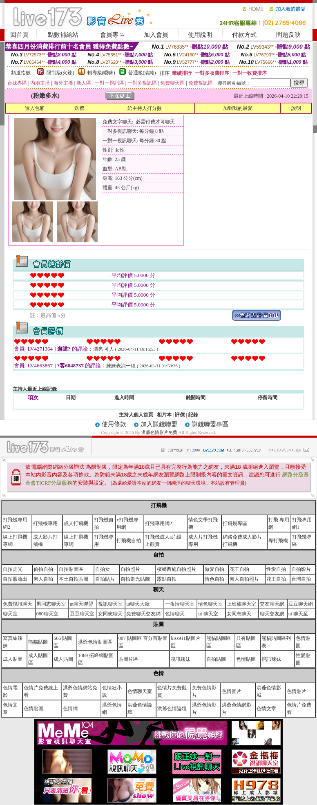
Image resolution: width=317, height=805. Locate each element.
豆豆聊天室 (82, 614)
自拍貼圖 (216, 659)
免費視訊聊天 (17, 604)
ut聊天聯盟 (81, 604)
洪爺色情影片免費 (160, 432)
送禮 (79, 108)
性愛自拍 (276, 569)
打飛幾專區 (235, 523)
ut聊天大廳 (138, 604)
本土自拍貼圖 (73, 579)
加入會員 (156, 34)
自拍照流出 (15, 579)
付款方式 (244, 34)
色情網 (70, 708)
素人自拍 (43, 579)
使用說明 (200, 34)
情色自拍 (214, 579)
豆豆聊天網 (300, 604)
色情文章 (266, 708)
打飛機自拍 (128, 540)
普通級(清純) (142, 73)
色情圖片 (231, 691)
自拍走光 (12, 569)
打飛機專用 (45, 523)
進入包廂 (35, 108)
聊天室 (10, 614)
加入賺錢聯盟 (159, 424)
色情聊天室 (139, 691)
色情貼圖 (246, 659)
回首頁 (19, 34)
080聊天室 (47, 614)
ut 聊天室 (208, 614)
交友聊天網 (272, 604)
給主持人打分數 (144, 108)
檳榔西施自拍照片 (176, 569)
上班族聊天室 (241, 604)
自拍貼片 (105, 579)
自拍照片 (130, 569)
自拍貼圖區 (71, 569)
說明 (296, 108)
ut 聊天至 (298, 614)
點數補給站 (63, 34)
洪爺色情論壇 (172, 708)
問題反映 (288, 34)
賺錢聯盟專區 (210, 424)
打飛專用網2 (158, 523)
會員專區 (112, 34)
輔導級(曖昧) (101, 73)
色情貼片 (296, 691)
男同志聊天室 (51, 604)
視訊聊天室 (110, 604)
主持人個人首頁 (136, 415)
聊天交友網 (272, 614)
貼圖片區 (128, 659)
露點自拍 (166, 579)
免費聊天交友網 (143, 614)
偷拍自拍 (43, 569)
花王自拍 (239, 569)
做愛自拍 (214, 569)
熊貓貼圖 (38, 642)
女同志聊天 (110, 614)
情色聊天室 (210, 604)
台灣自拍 (301, 579)
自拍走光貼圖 (135, 579)
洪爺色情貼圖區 (95, 642)
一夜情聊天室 (179, 604)
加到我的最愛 (237, 108)
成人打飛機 (76, 523)
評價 (180, 415)
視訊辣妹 (180, 659)
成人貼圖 (12, 659)
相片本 (164, 415)
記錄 (193, 415)
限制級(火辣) (60, 73)
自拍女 (102, 569)
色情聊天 (175, 614)
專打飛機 (278, 540)
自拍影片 (301, 569)
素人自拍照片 (244, 579)
